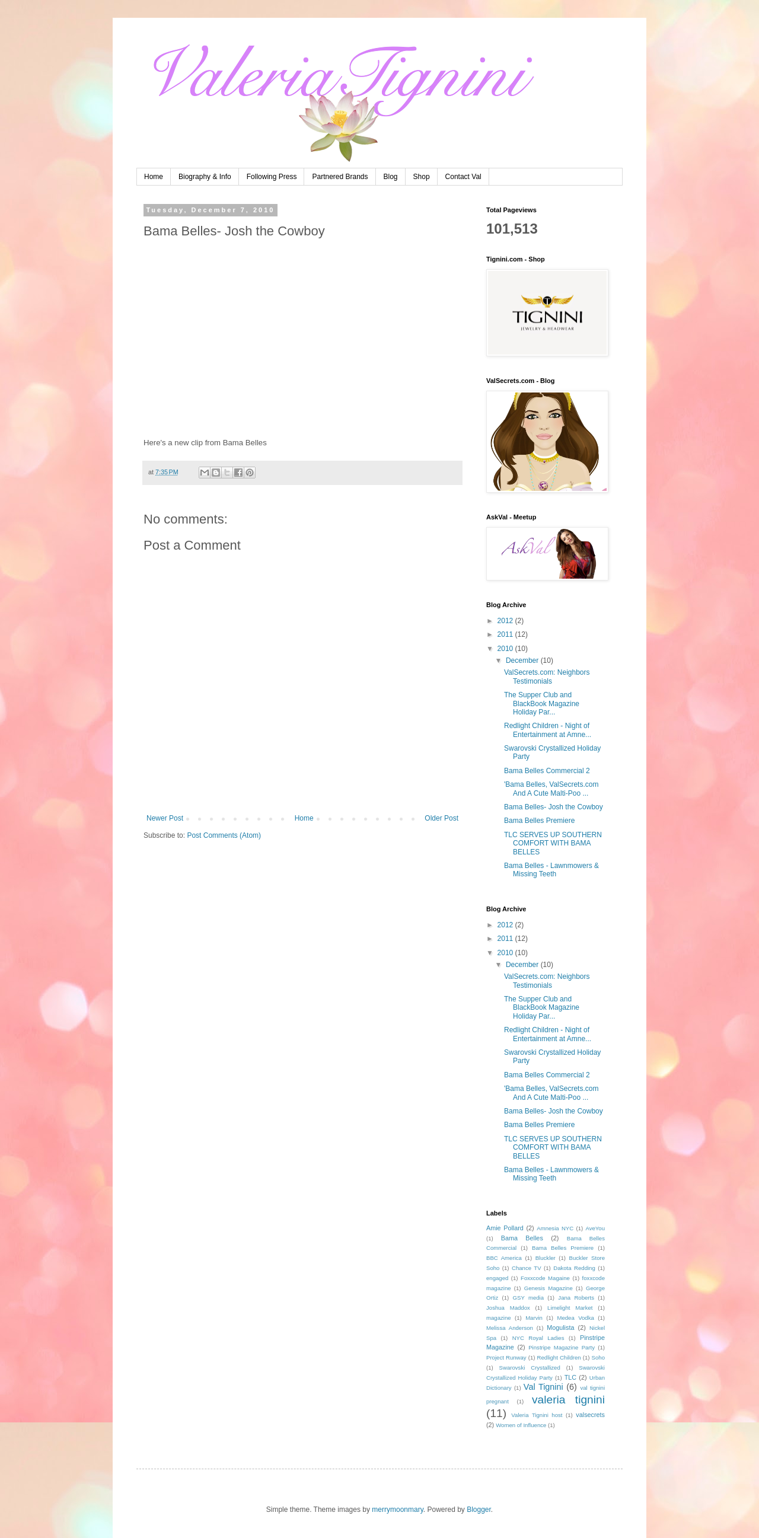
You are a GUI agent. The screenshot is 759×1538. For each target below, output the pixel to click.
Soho (598, 1357)
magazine (498, 1317)
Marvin (534, 1317)
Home (153, 177)
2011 (506, 634)
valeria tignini (568, 1399)
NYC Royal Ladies (538, 1338)
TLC (570, 1377)
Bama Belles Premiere (539, 820)
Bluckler (545, 1258)
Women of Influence (521, 1425)
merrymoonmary (397, 1509)
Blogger (479, 1509)
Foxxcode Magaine (545, 1278)
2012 (506, 621)
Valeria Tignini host (536, 1415)
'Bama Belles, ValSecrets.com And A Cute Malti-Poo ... (551, 788)
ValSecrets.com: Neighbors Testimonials (547, 676)
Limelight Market (569, 1307)
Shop (421, 177)
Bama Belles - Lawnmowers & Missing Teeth (551, 869)
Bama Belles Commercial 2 (547, 771)
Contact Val (463, 177)
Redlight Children (559, 1357)
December (523, 660)
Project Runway (506, 1357)
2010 (506, 648)
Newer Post (164, 818)
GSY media (528, 1297)
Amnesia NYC (555, 1228)
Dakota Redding (574, 1268)
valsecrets (590, 1414)
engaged (497, 1278)
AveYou (595, 1228)
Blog (391, 177)
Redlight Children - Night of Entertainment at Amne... (547, 730)
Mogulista (560, 1327)
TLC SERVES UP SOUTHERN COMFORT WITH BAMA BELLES (553, 843)
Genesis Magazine (548, 1288)
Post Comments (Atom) (224, 835)
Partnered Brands (340, 177)
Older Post (441, 818)
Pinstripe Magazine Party (561, 1347)
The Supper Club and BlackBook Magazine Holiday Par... (541, 703)
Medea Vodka (575, 1317)
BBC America (504, 1258)
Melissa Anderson (509, 1328)
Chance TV (526, 1268)
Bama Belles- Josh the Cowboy (553, 807)
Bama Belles (522, 1238)
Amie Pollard (505, 1227)
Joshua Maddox (508, 1307)
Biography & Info (204, 177)
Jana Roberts (576, 1297)
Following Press (272, 177)
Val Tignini (543, 1387)
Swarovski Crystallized (529, 1367)
